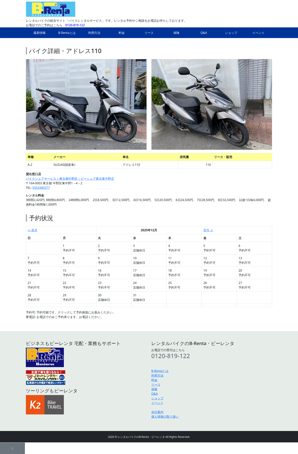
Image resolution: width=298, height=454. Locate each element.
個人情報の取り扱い (165, 416)
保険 (176, 33)
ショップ (231, 33)
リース (149, 33)
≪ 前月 (32, 230)
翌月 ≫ (208, 230)
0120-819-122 (75, 25)
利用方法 (94, 33)
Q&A (204, 33)
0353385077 (41, 188)
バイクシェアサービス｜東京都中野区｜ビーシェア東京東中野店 (70, 179)
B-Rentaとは (66, 33)
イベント (258, 33)
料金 (122, 33)
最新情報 (39, 33)
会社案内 (157, 412)
